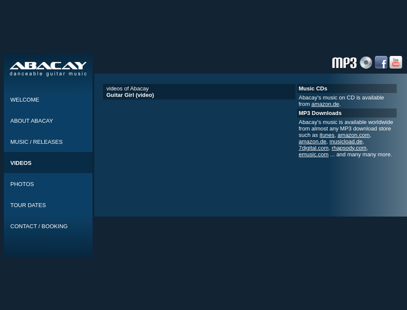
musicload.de (346, 141)
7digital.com (313, 148)
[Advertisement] (205, 40)
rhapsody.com (349, 148)
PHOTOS (22, 184)
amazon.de (325, 104)
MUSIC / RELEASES (36, 142)
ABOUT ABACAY (31, 121)
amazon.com (354, 135)
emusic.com (313, 154)
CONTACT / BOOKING (39, 226)
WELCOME (24, 99)
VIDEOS (20, 163)
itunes (327, 135)
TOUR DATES (28, 205)
